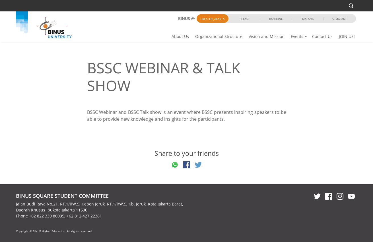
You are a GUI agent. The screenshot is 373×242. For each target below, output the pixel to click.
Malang (308, 18)
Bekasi (244, 18)
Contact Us (322, 36)
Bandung (276, 18)
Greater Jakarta (212, 18)
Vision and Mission (267, 36)
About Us (180, 36)
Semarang (339, 18)
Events (297, 36)
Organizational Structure (218, 36)
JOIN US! (347, 36)
